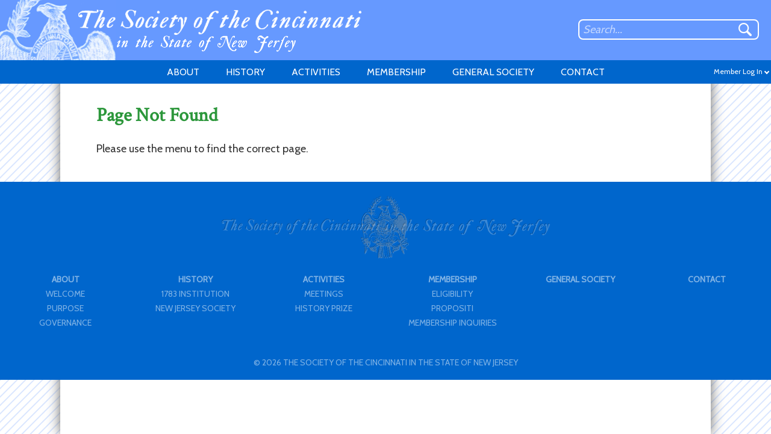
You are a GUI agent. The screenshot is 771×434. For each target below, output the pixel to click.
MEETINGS (323, 293)
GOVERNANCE (65, 322)
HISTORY (245, 72)
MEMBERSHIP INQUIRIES (452, 322)
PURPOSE (65, 308)
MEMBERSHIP (396, 72)
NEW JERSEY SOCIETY (195, 308)
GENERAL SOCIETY (493, 72)
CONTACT (583, 72)
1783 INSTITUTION (195, 293)
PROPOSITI (452, 308)
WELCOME (65, 293)
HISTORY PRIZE (323, 308)
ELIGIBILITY (452, 293)
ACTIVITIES (316, 72)
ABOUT (183, 72)
